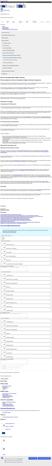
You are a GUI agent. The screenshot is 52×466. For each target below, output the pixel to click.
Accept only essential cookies (44, 458)
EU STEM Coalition (27, 116)
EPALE (4, 405)
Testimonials (48, 21)
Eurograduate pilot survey (42, 175)
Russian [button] (5, 10)
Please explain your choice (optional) (6, 266)
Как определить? (24, 2)
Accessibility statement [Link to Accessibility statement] (7, 414)
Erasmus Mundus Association (8, 407)
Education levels (5, 27)
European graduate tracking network (43, 189)
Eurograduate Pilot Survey (18, 174)
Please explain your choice (5, 313)
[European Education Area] (13, 7)
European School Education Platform (9, 404)
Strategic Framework (6, 399)
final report (22, 170)
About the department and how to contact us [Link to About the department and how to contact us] (10, 419)
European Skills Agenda (46, 116)
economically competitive (23, 88)
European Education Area (7, 410)
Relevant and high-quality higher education (10, 29)
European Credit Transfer (7, 397)
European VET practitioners (7, 406)
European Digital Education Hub (8, 408)
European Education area (7, 388)
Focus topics (5, 389)
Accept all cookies (32, 458)
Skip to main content (4, 0)
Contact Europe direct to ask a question (9, 232)
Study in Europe (5, 396)
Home (3, 21)
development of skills (8, 88)
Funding (41, 21)
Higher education (6, 28)
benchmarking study (17, 160)
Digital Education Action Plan (8, 398)
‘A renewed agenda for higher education (23, 150)
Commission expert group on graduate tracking (27, 169)
